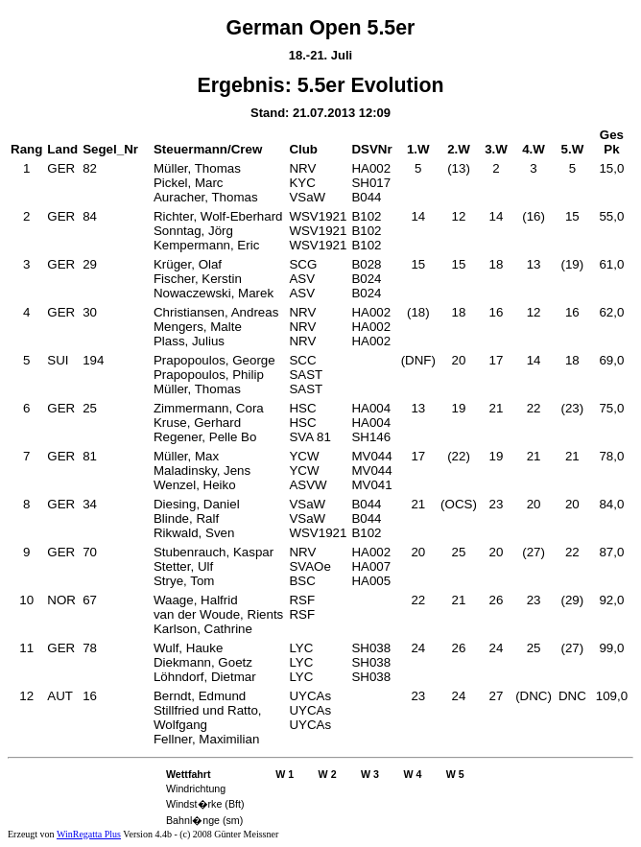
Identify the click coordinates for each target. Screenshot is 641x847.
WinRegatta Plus (89, 834)
